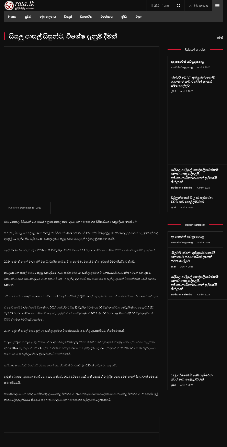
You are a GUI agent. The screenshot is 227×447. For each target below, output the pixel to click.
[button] (178, 5)
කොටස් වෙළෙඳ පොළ (182, 67)
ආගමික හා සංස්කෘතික (181, 186)
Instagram (185, 411)
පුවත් (220, 37)
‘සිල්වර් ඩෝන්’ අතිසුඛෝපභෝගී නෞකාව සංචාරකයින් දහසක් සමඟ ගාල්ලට (194, 81)
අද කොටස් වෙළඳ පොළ (186, 61)
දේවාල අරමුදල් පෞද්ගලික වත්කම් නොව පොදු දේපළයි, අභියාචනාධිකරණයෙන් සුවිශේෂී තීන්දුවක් (193, 174)
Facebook (185, 404)
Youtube (185, 418)
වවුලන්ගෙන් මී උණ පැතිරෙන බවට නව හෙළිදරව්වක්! (194, 198)
